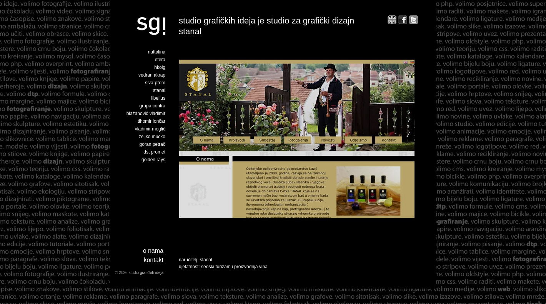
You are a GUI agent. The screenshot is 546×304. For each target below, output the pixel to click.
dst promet (154, 152)
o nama (153, 250)
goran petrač (152, 144)
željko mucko (152, 136)
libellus (158, 98)
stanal (159, 90)
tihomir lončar (151, 121)
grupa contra (152, 106)
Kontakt (153, 260)
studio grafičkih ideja (145, 273)
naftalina (156, 52)
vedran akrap (151, 75)
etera (160, 59)
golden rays (153, 159)
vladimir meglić (150, 129)
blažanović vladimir (146, 113)
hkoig (159, 67)
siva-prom (155, 82)
